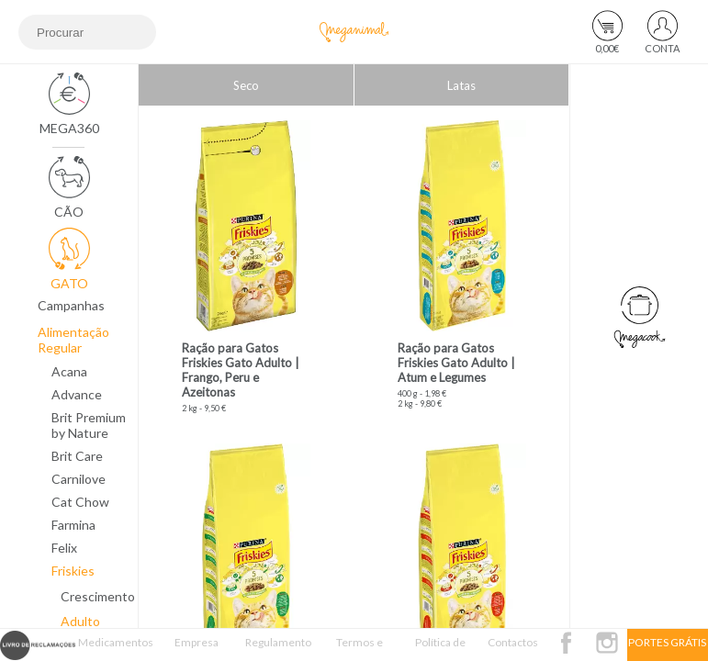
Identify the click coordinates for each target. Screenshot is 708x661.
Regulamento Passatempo (278, 648)
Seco (246, 85)
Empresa (196, 642)
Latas (461, 85)
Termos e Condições (359, 648)
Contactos (513, 642)
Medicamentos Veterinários (115, 648)
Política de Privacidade (440, 648)
